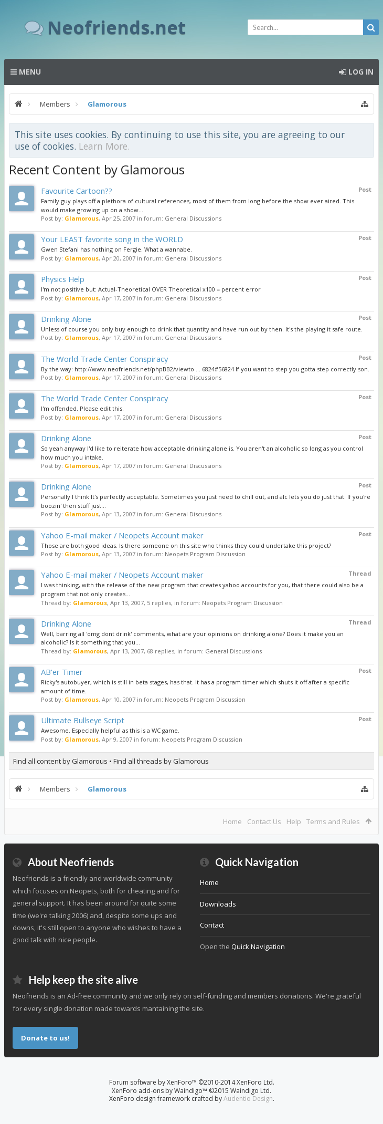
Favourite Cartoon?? (76, 190)
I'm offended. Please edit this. (82, 408)
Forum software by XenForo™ (191, 1082)
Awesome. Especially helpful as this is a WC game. (110, 730)
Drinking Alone (66, 319)
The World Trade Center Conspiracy (104, 358)
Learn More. (104, 146)
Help (293, 821)
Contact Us (264, 821)
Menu (25, 72)
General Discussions (193, 218)
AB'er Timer (62, 672)
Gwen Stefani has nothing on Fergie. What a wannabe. (116, 249)
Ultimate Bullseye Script (82, 720)
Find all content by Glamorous (60, 761)
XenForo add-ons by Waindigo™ (159, 1090)
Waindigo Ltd (250, 1090)
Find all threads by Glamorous (161, 761)
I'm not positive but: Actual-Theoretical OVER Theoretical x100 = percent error (151, 289)
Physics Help (62, 279)
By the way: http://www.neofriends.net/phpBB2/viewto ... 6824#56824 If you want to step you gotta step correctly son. (205, 369)
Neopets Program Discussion (205, 554)
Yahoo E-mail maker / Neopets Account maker (122, 535)
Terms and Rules (333, 821)
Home (232, 821)
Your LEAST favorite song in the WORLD (112, 239)
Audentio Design (248, 1098)
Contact (212, 925)
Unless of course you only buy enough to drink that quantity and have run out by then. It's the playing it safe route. (202, 329)
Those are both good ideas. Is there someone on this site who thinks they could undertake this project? (186, 545)
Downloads (218, 904)
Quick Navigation (258, 946)
